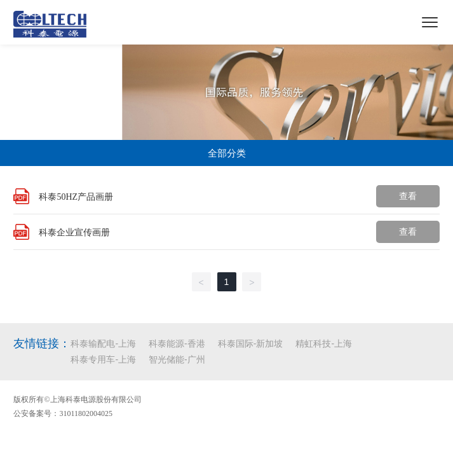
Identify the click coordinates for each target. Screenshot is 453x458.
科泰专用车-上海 (103, 359)
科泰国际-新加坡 (250, 343)
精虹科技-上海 (323, 343)
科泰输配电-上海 (103, 343)
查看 (408, 196)
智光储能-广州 (177, 359)
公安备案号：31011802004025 (62, 413)
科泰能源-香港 (177, 343)
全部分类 (227, 153)
